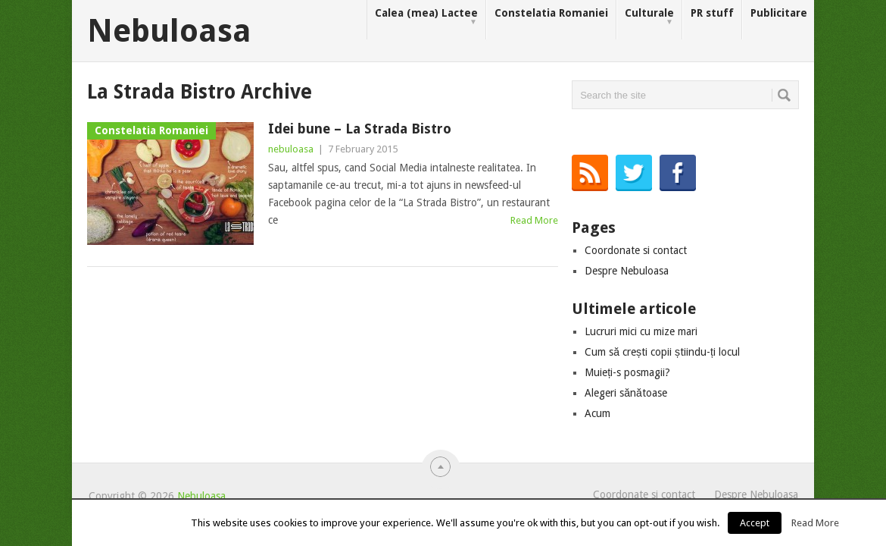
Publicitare (778, 13)
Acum (597, 413)
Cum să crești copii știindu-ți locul (662, 352)
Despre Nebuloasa (627, 271)
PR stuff (712, 13)
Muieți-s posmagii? (627, 372)
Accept (754, 523)
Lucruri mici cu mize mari (641, 331)
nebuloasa (291, 149)
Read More (534, 220)
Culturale (649, 17)
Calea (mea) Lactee (426, 17)
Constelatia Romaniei (551, 13)
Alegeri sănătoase (626, 393)
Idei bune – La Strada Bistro (359, 128)
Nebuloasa (169, 31)
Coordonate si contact (636, 250)
